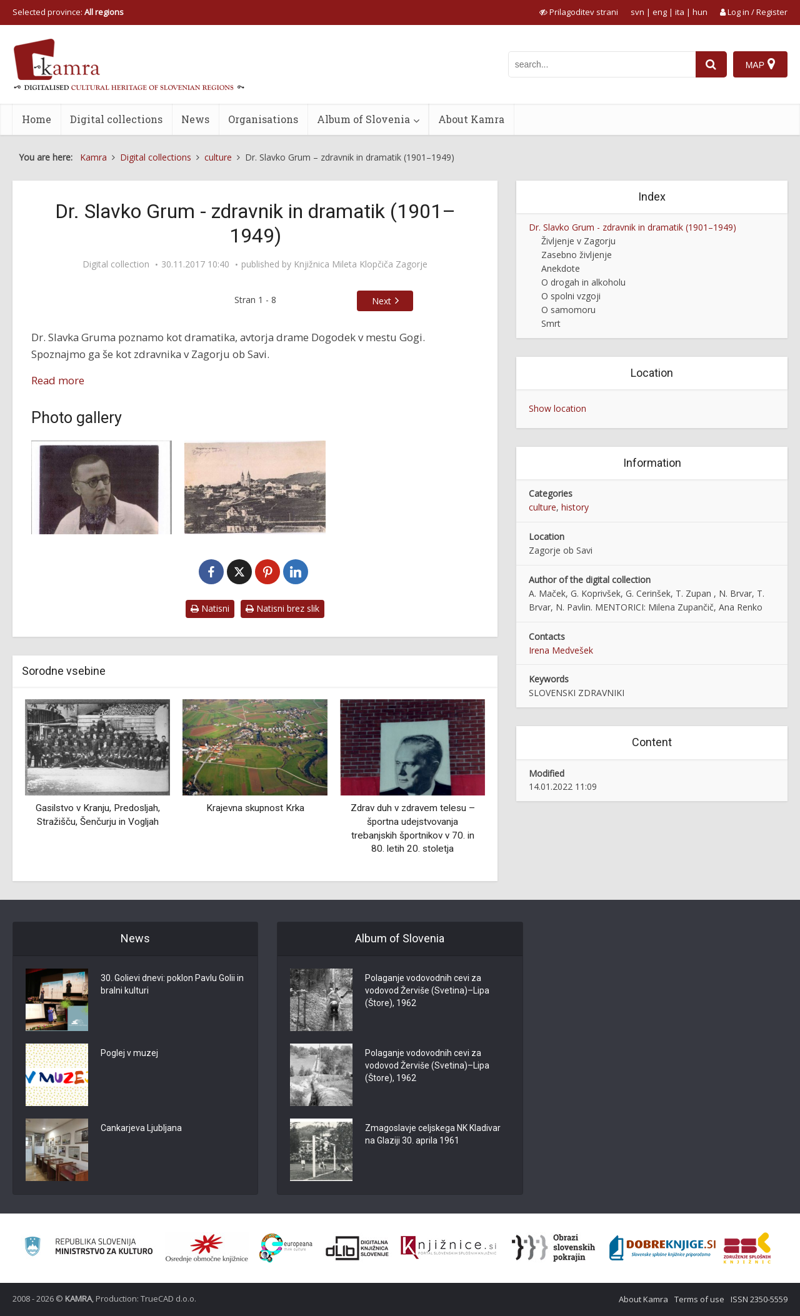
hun (700, 11)
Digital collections (116, 119)
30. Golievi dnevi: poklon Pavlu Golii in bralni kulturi (172, 984)
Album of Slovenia (363, 119)
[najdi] (711, 64)
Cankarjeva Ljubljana (141, 1128)
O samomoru (568, 310)
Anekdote (560, 268)
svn (637, 11)
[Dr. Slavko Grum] (101, 487)
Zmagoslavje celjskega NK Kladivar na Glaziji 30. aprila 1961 (433, 1134)
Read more (57, 380)
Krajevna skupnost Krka (255, 808)
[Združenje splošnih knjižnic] (747, 1248)
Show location (557, 408)
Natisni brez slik (282, 608)
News (195, 119)
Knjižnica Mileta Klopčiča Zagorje (361, 264)
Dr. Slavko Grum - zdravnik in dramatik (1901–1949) (632, 227)
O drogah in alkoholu (583, 282)
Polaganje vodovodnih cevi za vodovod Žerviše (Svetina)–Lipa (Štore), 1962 (427, 990)
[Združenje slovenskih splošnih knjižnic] (448, 1247)
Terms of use (699, 1299)
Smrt (551, 323)
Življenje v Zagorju (578, 241)
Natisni (210, 608)
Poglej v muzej (129, 1053)
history (575, 507)
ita (679, 11)
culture (542, 507)
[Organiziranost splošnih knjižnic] (207, 1248)
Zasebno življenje (576, 255)
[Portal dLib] (357, 1248)
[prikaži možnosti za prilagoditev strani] (578, 11)
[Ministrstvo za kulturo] (88, 1248)
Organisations (263, 119)
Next (381, 301)
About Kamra (471, 119)
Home (36, 119)
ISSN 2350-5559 (759, 1299)
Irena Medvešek (561, 650)
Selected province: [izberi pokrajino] (68, 11)
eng (659, 11)
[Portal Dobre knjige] (662, 1247)
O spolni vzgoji (571, 296)
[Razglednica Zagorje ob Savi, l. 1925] (254, 487)
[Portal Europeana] (286, 1248)
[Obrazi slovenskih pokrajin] (553, 1248)
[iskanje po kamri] (602, 64)
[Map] (760, 64)
